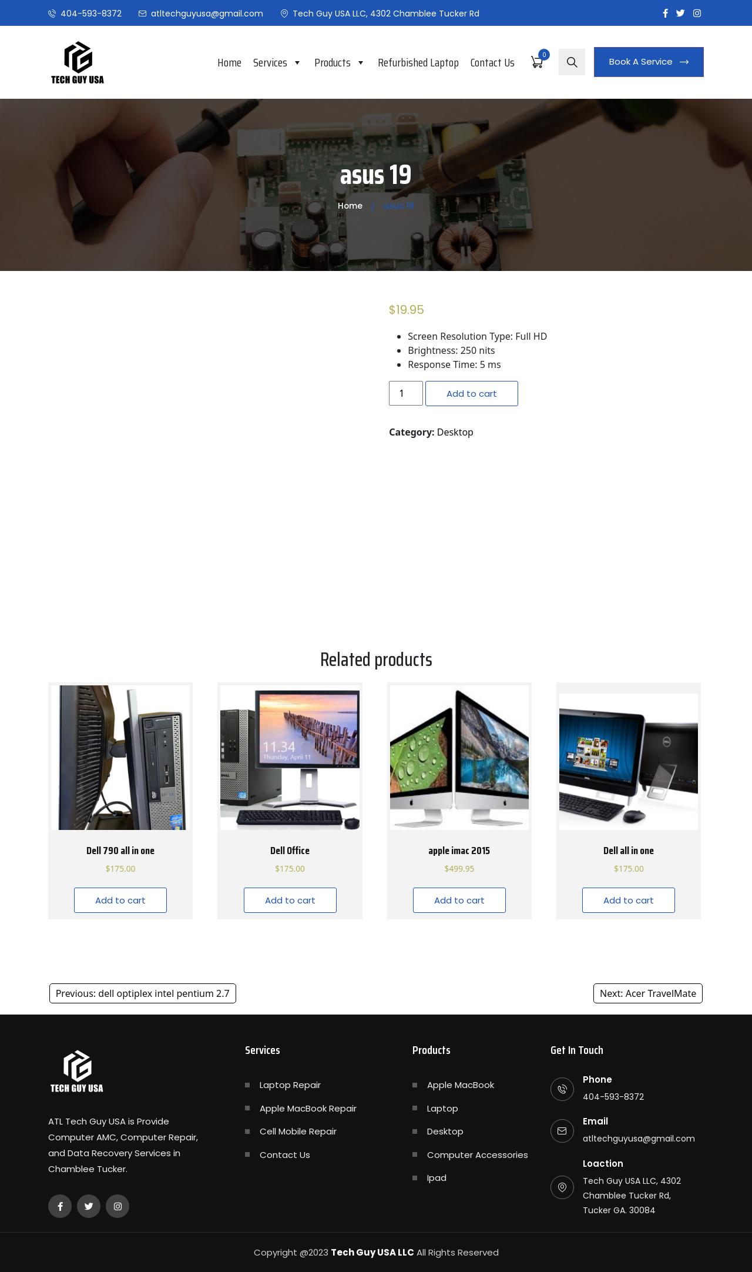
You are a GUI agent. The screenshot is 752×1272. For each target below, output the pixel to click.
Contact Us (493, 62)
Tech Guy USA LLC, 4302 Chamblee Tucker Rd (386, 13)
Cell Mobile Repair (298, 1131)
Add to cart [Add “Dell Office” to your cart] (290, 900)
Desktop (455, 432)
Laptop (442, 1108)
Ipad (436, 1177)
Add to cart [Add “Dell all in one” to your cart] (628, 900)
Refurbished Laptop (418, 62)
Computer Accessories (477, 1155)
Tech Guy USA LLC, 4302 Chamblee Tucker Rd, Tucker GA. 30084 (632, 1195)
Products (340, 62)
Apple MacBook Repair (308, 1108)
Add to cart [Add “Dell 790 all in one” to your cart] (120, 900)
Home (229, 62)
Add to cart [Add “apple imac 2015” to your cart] (459, 900)
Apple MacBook (460, 1085)
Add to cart (471, 393)
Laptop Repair (290, 1085)
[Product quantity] (406, 393)
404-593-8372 (91, 13)
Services (278, 62)
